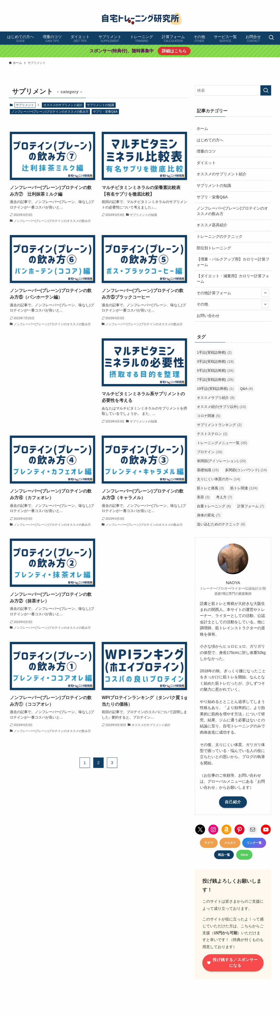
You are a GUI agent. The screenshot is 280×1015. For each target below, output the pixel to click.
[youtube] (253, 3)
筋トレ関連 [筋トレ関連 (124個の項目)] (244, 488)
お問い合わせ (208, 315)
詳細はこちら (174, 50)
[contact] (267, 3)
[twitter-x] (232, 3)
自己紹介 (233, 802)
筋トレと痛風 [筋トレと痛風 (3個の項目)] (210, 488)
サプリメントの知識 (100, 105)
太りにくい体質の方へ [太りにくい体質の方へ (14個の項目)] (218, 479)
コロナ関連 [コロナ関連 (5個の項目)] (208, 416)
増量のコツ (206, 151)
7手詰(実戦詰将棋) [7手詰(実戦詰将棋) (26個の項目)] (215, 380)
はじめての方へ (210, 140)
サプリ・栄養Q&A (105, 111)
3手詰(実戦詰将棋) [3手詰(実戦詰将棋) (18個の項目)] (215, 361)
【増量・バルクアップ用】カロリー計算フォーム (233, 262)
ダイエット (206, 163)
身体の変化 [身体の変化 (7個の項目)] (208, 515)
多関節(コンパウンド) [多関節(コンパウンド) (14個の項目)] (246, 470)
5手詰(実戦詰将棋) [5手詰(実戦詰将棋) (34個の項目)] (215, 370)
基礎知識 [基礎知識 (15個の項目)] (208, 470)
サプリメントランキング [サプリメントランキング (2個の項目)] (219, 425)
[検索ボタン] (271, 38)
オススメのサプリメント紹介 (63, 105)
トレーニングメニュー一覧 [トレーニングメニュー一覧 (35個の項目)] (222, 443)
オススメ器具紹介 (212, 225)
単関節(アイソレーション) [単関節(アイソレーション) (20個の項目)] (221, 461)
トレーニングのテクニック (220, 236)
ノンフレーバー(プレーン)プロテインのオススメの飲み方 (50, 111)
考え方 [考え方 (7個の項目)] (224, 497)
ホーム (202, 128)
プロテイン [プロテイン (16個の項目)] (209, 452)
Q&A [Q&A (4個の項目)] (246, 389)
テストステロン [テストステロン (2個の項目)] (212, 434)
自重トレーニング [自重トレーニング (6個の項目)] (214, 506)
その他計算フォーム (233, 293)
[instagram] (239, 3)
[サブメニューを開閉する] (265, 293)
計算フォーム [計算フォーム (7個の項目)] (250, 506)
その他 (233, 304)
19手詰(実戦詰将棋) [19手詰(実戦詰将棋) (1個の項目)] (215, 389)
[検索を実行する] (265, 90)
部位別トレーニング (214, 248)
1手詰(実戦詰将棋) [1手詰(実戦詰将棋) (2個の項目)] (214, 352)
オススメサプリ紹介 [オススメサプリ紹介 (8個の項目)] (216, 398)
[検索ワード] (233, 90)
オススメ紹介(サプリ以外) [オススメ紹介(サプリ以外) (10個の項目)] (221, 407)
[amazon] (260, 3)
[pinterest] (246, 3)
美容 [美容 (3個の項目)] (203, 497)
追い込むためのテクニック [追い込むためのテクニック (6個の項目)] (221, 524)
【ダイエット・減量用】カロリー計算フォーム (233, 279)
